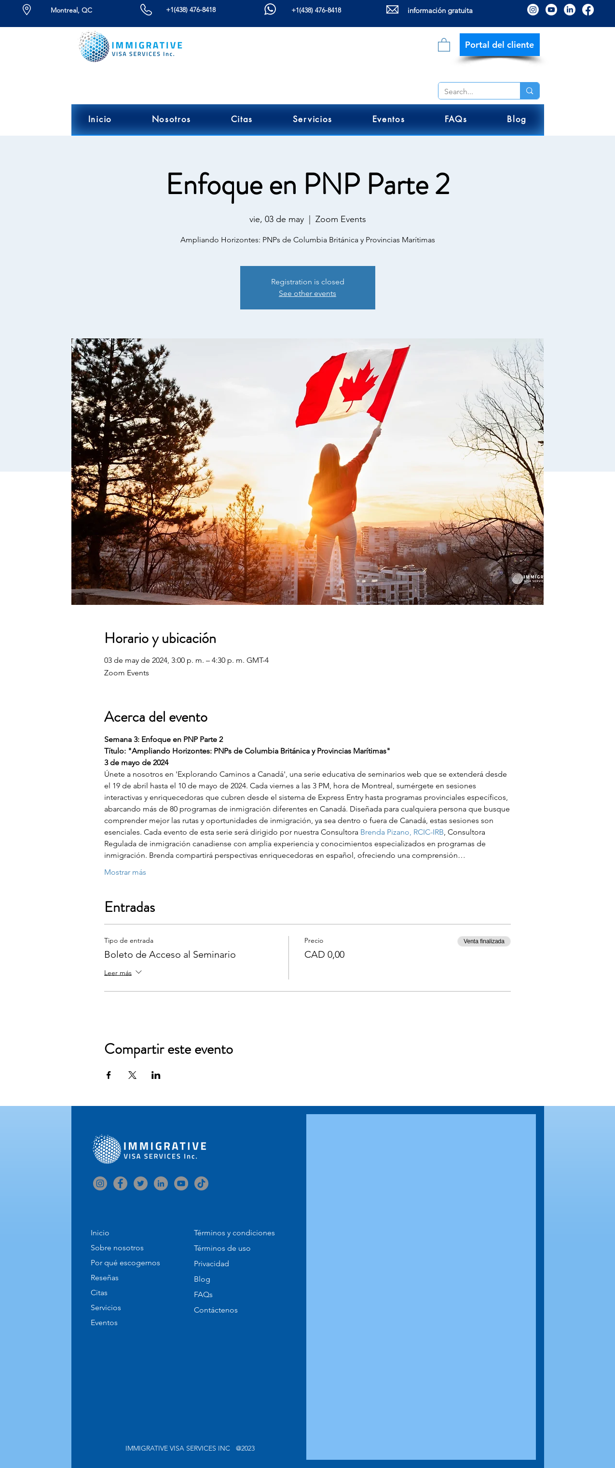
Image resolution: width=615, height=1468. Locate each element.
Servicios (106, 1307)
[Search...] (472, 92)
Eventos (104, 1322)
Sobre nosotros (117, 1247)
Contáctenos (216, 1309)
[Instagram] (533, 9)
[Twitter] (141, 1183)
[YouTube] (181, 1183)
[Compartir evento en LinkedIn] (156, 1075)
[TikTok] (201, 1183)
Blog (202, 1279)
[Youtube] (551, 9)
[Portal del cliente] (500, 44)
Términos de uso (222, 1248)
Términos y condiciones (234, 1232)
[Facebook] (588, 9)
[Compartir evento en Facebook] (108, 1075)
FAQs (203, 1294)
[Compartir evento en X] (132, 1075)
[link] (444, 44)
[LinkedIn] (569, 9)
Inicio (100, 1232)
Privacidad (211, 1263)
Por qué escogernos (125, 1262)
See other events (307, 293)
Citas (99, 1292)
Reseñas (105, 1277)
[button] (171, 119)
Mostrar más (125, 872)
